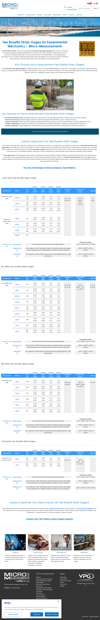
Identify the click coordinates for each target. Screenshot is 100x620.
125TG (17, 325)
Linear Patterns (40, 582)
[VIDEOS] (15, 542)
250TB (17, 405)
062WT (17, 224)
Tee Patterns (39, 586)
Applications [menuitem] (30, 15)
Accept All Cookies (52, 614)
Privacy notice (63, 579)
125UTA (17, 203)
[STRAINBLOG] (61, 542)
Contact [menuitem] (71, 15)
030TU (17, 284)
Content (69, 7)
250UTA (17, 209)
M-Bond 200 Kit (17, 244)
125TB (17, 319)
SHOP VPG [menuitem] (79, 15)
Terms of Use (63, 584)
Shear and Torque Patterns (43, 584)
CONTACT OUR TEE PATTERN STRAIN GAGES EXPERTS (49, 131)
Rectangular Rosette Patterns (43, 588)
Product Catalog (72, 9)
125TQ (17, 399)
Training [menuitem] (39, 15)
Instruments (39, 593)
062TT (17, 381)
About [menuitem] (65, 15)
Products (38, 577)
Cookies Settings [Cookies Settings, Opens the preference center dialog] (13, 614)
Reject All (37, 614)
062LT (17, 459)
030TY (17, 290)
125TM (17, 393)
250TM (17, 331)
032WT (17, 218)
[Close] (58, 601)
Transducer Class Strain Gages (44, 589)
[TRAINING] (84, 542)
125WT (17, 230)
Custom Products (40, 595)
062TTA (17, 308)
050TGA (17, 296)
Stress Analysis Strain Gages (43, 580)
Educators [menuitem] (47, 15)
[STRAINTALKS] (38, 542)
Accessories (39, 591)
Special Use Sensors (41, 598)
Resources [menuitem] (57, 15)
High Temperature (40, 596)
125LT (17, 465)
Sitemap (62, 586)
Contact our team (54, 508)
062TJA (17, 302)
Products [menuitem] (21, 15)
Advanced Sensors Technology (44, 579)
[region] (32, 608)
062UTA (17, 197)
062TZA (17, 313)
